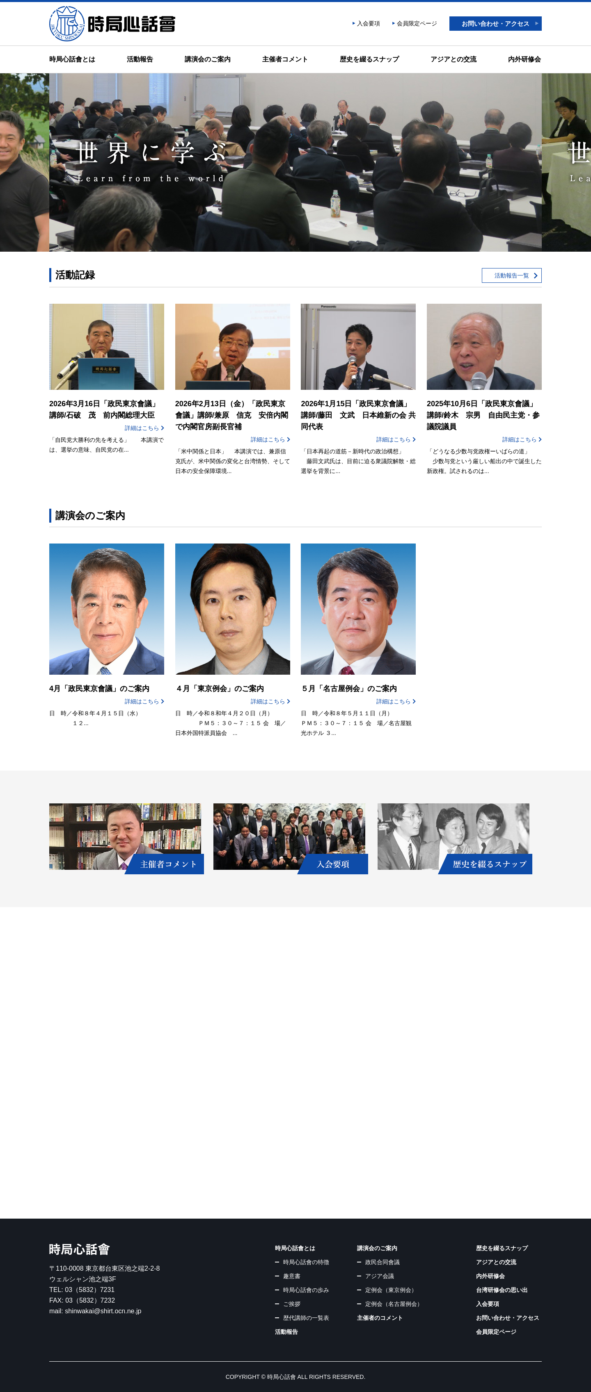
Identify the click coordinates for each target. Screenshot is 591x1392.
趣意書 (291, 1276)
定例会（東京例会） (391, 1290)
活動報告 (140, 59)
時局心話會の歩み (306, 1290)
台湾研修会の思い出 (502, 1290)
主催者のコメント (380, 1318)
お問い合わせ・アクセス (495, 23)
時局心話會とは (72, 59)
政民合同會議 (382, 1262)
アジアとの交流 (453, 59)
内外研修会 (524, 59)
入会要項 (368, 23)
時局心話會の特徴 (306, 1262)
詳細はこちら (142, 428)
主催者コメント (285, 59)
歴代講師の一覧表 (306, 1318)
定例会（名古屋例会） (394, 1304)
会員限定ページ (417, 23)
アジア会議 (379, 1276)
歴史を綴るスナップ (369, 59)
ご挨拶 (291, 1304)
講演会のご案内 (208, 59)
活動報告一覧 (512, 275)
